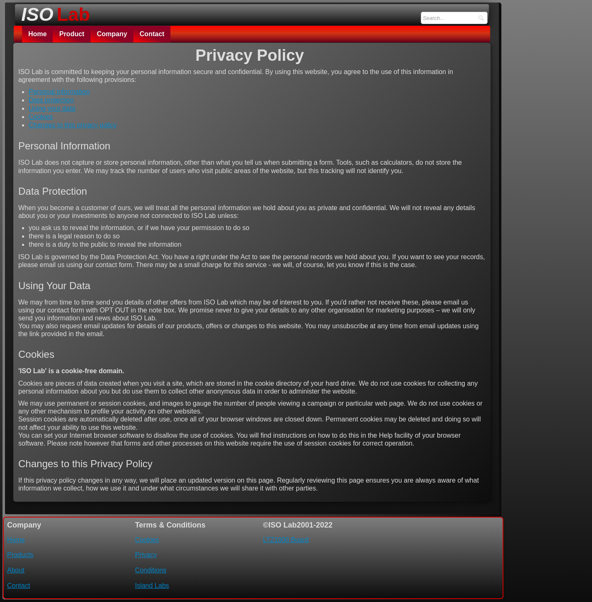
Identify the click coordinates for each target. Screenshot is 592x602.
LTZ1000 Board (285, 539)
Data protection (51, 100)
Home (37, 33)
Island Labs (152, 585)
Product (71, 33)
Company (112, 33)
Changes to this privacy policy (73, 125)
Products (20, 554)
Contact (152, 33)
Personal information (59, 91)
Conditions (151, 570)
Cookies (41, 116)
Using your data (52, 108)
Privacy (146, 554)
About (16, 570)
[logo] (53, 12)
